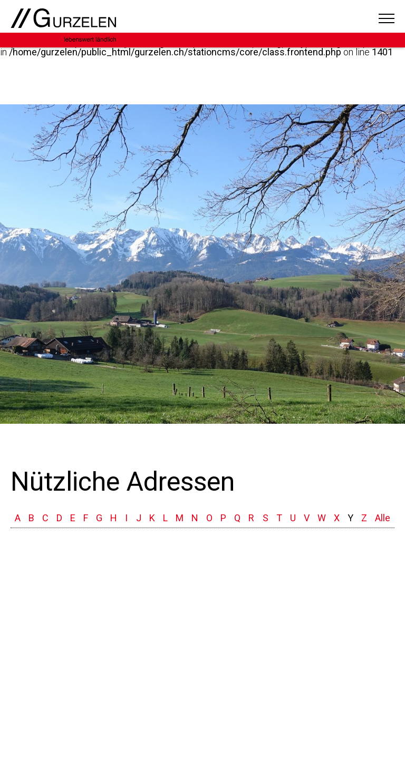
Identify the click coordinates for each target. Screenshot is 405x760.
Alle (382, 517)
